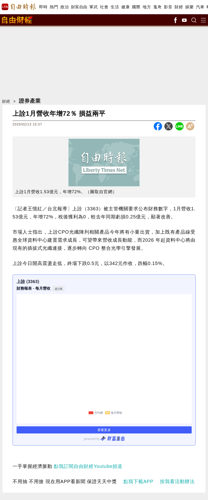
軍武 (93, 7)
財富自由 (79, 7)
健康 (125, 7)
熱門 (54, 7)
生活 (115, 7)
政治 (64, 7)
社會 (104, 7)
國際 (136, 7)
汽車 (200, 7)
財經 (179, 7)
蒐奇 (157, 7)
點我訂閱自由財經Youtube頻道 (88, 466)
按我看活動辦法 (177, 481)
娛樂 (189, 7)
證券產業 (30, 101)
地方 (147, 7)
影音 (168, 7)
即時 (43, 7)
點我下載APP (138, 481)
